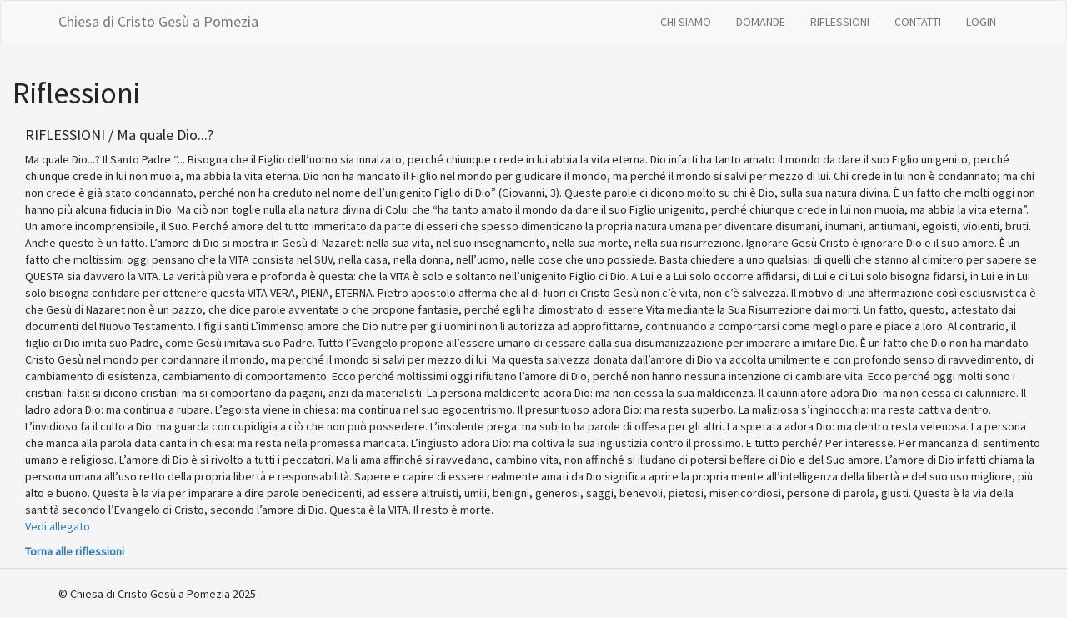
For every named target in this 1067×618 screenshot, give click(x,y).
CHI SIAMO (685, 21)
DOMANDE (760, 21)
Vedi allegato (57, 526)
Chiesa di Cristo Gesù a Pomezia (158, 21)
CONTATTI (917, 21)
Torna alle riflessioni (74, 551)
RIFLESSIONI (839, 21)
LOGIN (981, 21)
